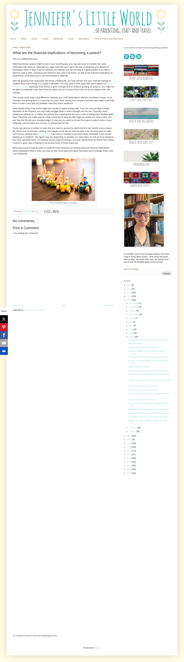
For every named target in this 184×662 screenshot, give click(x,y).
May (131, 329)
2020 (129, 439)
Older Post (108, 305)
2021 (129, 436)
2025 (129, 289)
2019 (129, 443)
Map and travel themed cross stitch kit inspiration (149, 413)
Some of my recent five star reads (142, 390)
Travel (70, 38)
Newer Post (18, 305)
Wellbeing (58, 38)
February (133, 427)
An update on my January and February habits (148, 417)
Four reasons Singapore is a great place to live (148, 409)
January (132, 431)
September (134, 314)
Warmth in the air (135, 344)
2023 (129, 296)
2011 (129, 473)
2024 (129, 293)
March (132, 337)
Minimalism (83, 38)
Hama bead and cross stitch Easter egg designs (148, 340)
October (132, 311)
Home (13, 38)
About (24, 38)
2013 (129, 466)
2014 (129, 462)
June (131, 325)
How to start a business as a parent (143, 386)
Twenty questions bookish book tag (143, 347)
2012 (129, 469)
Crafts (45, 38)
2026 (129, 285)
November (133, 307)
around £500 (44, 134)
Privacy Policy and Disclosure (108, 38)
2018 (129, 447)
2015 (129, 458)
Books (34, 38)
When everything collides (139, 367)
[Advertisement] (136, 527)
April (131, 333)
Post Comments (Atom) (34, 310)
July (131, 322)
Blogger (97, 648)
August (132, 318)
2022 (129, 300)
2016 (129, 454)
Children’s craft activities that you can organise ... (149, 357)
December (133, 303)
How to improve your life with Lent (142, 400)
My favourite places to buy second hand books (148, 371)
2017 (129, 451)
